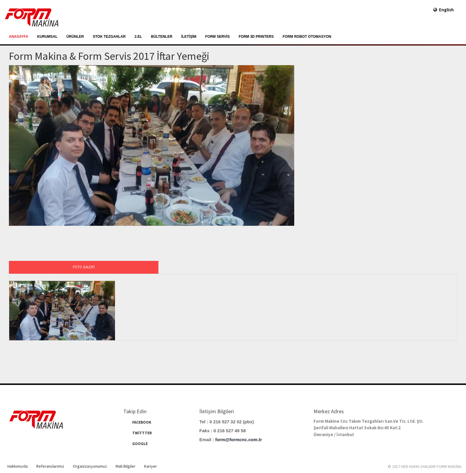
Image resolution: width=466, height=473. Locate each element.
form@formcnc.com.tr (238, 439)
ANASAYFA (18, 36)
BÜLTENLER (161, 36)
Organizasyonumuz (90, 466)
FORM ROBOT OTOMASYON (307, 36)
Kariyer (150, 466)
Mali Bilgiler (126, 466)
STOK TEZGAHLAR (109, 36)
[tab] (83, 267)
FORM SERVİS (217, 36)
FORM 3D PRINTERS (256, 36)
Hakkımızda (17, 466)
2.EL (138, 36)
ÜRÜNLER (75, 36)
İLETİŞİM (188, 36)
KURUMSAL (47, 36)
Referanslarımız (50, 466)
